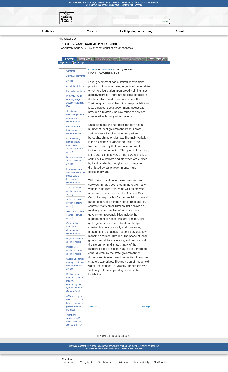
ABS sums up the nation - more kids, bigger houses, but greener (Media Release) (75, 303)
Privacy (123, 362)
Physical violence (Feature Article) (74, 240)
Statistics (48, 31)
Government (106, 69)
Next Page (145, 306)
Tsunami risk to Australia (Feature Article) (74, 191)
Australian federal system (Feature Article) (74, 203)
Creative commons (67, 361)
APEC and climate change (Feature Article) (75, 214)
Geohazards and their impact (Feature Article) (74, 130)
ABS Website (136, 5)
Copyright (86, 362)
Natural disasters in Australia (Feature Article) (75, 160)
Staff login (160, 362)
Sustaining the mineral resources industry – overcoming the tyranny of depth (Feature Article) (74, 283)
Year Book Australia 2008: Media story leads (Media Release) (74, 320)
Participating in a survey (135, 31)
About (180, 31)
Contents (70, 71)
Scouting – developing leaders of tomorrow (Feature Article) (75, 116)
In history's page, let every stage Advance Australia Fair (75, 101)
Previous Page (94, 306)
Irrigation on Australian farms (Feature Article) (74, 250)
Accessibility (141, 362)
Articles (69, 81)
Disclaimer (104, 362)
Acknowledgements (75, 76)
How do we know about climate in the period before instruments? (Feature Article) (75, 176)
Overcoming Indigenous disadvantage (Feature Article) (74, 228)
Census (92, 31)
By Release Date (68, 39)
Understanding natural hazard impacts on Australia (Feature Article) (74, 145)
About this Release (75, 86)
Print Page (78, 62)
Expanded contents (75, 91)
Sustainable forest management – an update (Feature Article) (75, 264)
